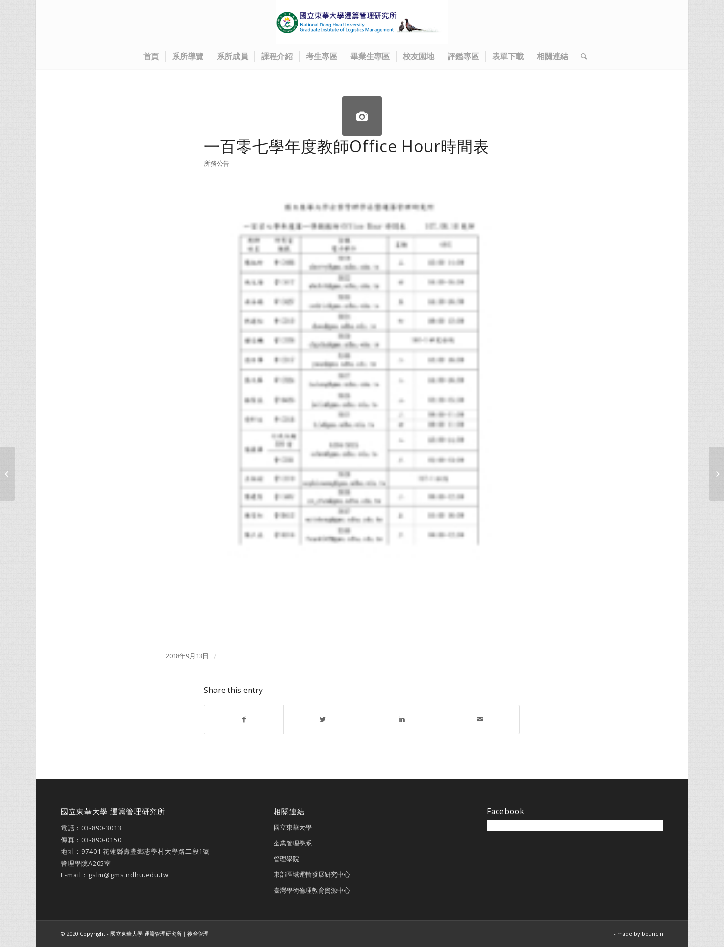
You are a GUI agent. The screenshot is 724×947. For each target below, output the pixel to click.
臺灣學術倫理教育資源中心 (312, 890)
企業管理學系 (293, 843)
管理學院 (286, 858)
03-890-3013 (101, 827)
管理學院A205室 (86, 863)
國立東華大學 (293, 827)
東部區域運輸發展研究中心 (312, 874)
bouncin (652, 933)
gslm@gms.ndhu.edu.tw (128, 874)
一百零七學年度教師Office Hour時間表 (346, 145)
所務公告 (216, 163)
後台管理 (198, 933)
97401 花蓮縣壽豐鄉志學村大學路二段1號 (145, 851)
